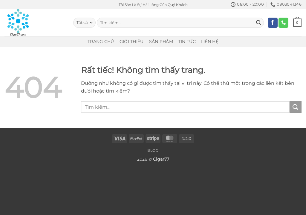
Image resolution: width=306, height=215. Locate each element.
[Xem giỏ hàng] (297, 22)
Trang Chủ (101, 41)
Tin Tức (187, 41)
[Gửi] (258, 23)
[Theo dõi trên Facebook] (273, 23)
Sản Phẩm (161, 41)
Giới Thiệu (132, 41)
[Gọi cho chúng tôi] (283, 23)
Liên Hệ (209, 41)
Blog (152, 150)
